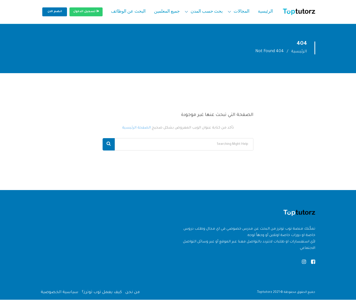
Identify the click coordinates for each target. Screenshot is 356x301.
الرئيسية (265, 12)
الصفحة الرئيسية (136, 129)
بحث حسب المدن (207, 12)
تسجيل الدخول (86, 11)
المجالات (241, 12)
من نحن (132, 294)
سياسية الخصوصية (59, 294)
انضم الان (54, 11)
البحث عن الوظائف (128, 12)
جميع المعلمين (167, 12)
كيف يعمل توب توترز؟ (102, 294)
